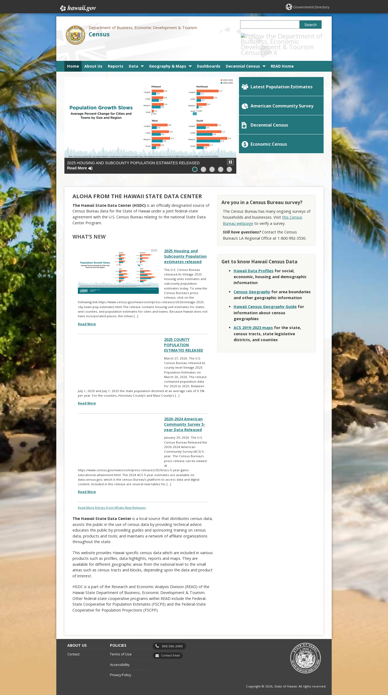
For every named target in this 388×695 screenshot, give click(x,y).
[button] (230, 151)
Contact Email (170, 650)
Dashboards (208, 54)
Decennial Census (243, 54)
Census (99, 34)
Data (133, 54)
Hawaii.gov (77, 7)
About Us (93, 54)
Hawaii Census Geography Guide (265, 295)
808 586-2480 (172, 640)
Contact (73, 648)
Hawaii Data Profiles (253, 259)
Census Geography (252, 280)
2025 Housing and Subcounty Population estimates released (133, 154)
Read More (87, 314)
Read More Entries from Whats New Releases (112, 501)
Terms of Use (121, 648)
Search (310, 25)
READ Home (282, 54)
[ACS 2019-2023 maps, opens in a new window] (253, 316)
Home (73, 54)
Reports (115, 54)
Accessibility (119, 658)
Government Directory (310, 6)
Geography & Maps (167, 54)
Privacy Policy (120, 669)
